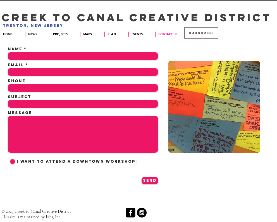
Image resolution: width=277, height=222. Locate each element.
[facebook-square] (130, 213)
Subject (19, 97)
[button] (201, 33)
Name (15, 49)
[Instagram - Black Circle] (142, 213)
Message (20, 113)
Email (16, 65)
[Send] (150, 180)
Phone (16, 81)
